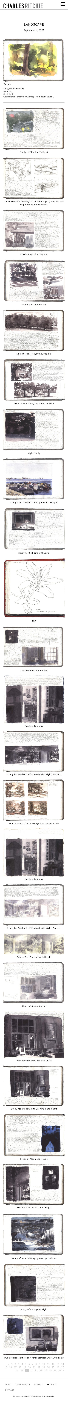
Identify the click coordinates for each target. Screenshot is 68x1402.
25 (53, 1367)
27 (62, 1367)
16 (10, 1367)
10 (43, 1364)
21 (34, 1367)
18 (20, 1367)
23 (43, 1367)
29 (22, 1370)
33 (41, 1370)
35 (50, 1370)
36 (55, 1370)
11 (48, 1364)
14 (62, 1364)
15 (6, 1367)
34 (45, 1370)
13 (58, 1364)
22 (39, 1367)
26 (58, 1367)
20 (29, 1367)
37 (60, 1370)
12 (53, 1364)
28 (17, 1370)
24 (48, 1367)
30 (27, 1370)
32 (36, 1370)
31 (31, 1370)
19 (24, 1367)
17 (15, 1367)
